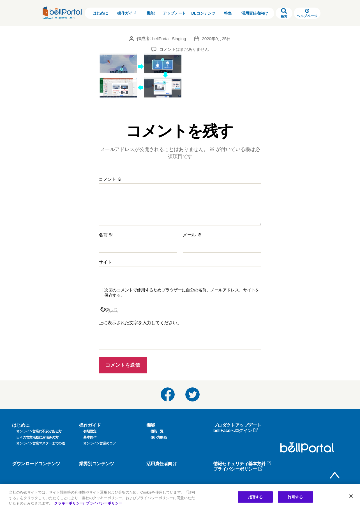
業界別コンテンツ (96, 463)
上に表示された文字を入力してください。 (140, 322)
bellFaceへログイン (235, 430)
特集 (228, 13)
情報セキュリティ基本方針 (242, 463)
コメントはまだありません (184, 49)
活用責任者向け (254, 13)
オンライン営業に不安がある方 (39, 431)
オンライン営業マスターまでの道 (40, 443)
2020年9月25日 (217, 38)
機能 (150, 13)
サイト (105, 262)
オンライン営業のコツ (99, 443)
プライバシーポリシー (238, 469)
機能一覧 (157, 431)
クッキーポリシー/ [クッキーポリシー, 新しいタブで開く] (69, 503)
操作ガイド (126, 13)
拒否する (255, 497)
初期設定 (89, 431)
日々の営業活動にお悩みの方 (37, 437)
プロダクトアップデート (237, 425)
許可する (295, 497)
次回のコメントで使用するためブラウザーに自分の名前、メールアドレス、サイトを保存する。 (181, 292)
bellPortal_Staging (168, 38)
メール (192, 234)
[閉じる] (351, 496)
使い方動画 (159, 437)
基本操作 (89, 437)
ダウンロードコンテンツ (36, 463)
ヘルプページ (307, 13)
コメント (110, 179)
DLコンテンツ (203, 13)
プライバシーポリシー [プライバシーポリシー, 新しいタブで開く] (104, 503)
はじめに (100, 13)
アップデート (174, 13)
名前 (106, 234)
